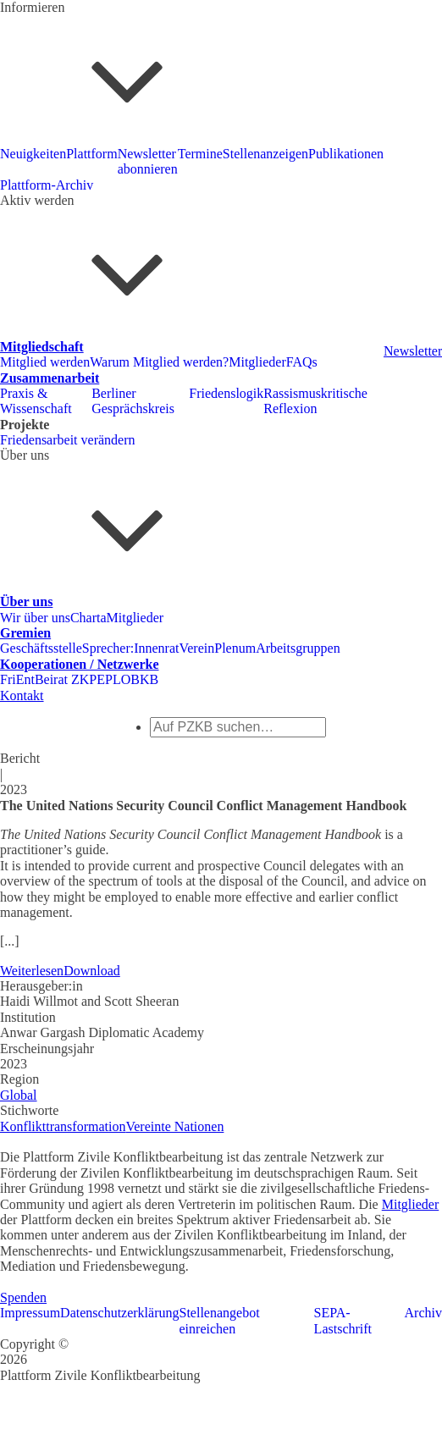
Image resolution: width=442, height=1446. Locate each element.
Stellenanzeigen (265, 153)
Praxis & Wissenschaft (36, 401)
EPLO (113, 679)
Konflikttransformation (62, 1126)
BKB (144, 679)
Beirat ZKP (66, 679)
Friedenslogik (226, 393)
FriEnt (17, 679)
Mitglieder (257, 362)
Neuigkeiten (33, 153)
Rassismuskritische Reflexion (315, 401)
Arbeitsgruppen (298, 648)
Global (18, 1095)
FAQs (302, 362)
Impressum (30, 1312)
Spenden (23, 1297)
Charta (88, 617)
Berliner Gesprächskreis (132, 401)
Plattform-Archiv (46, 185)
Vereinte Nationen (174, 1126)
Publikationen (346, 153)
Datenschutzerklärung (119, 1312)
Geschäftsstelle (41, 648)
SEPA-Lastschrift (343, 1320)
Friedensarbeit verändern (67, 440)
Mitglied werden (45, 362)
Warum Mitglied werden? (159, 362)
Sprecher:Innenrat (131, 648)
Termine (200, 153)
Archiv (423, 1312)
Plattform (91, 153)
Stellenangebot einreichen (220, 1320)
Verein (196, 648)
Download (92, 970)
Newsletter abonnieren (148, 161)
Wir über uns (35, 617)
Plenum (235, 648)
